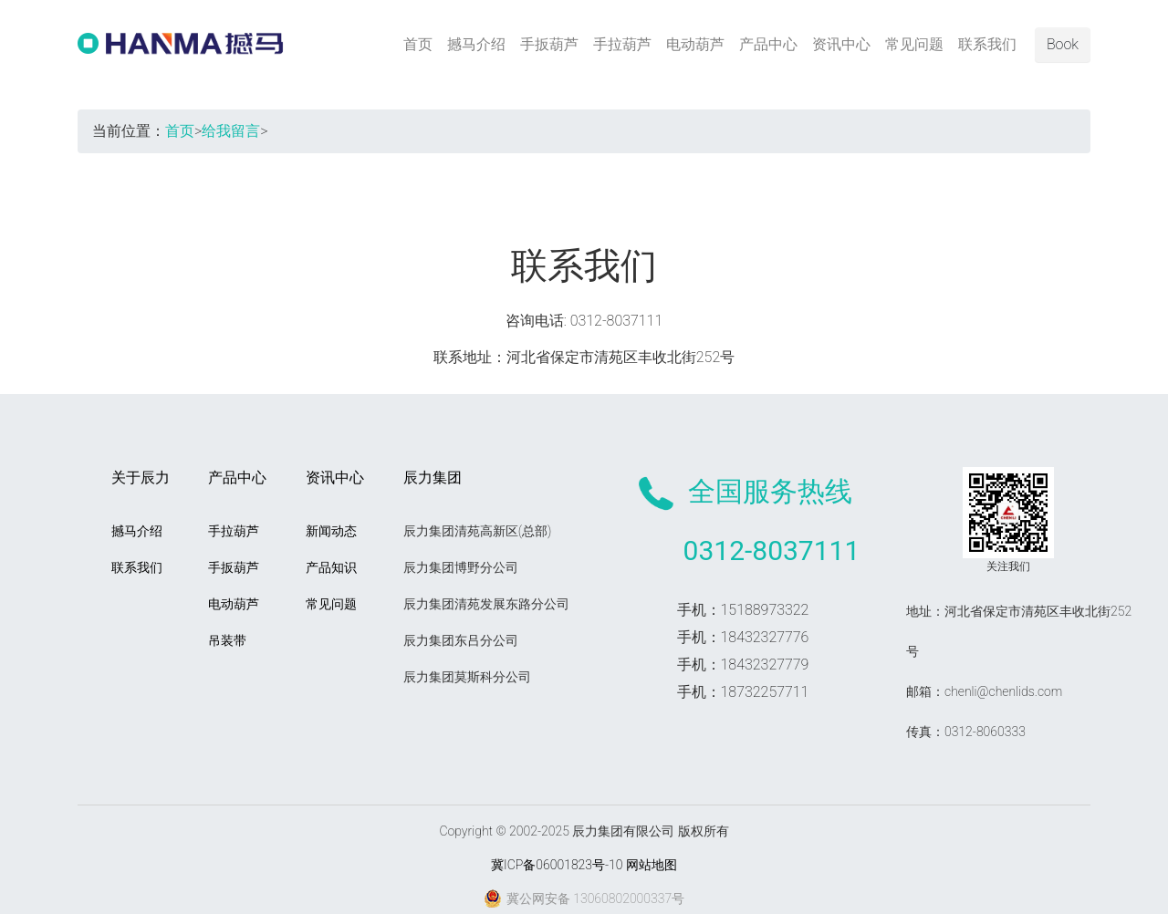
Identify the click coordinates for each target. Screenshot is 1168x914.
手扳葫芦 (549, 44)
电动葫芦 (695, 44)
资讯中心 (841, 44)
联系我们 (987, 44)
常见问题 (914, 44)
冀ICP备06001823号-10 (556, 864)
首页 (418, 44)
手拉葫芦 (622, 44)
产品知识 (331, 567)
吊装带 (227, 640)
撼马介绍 (476, 44)
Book (1063, 44)
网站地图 (651, 864)
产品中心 (768, 44)
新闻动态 (331, 531)
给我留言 (231, 131)
